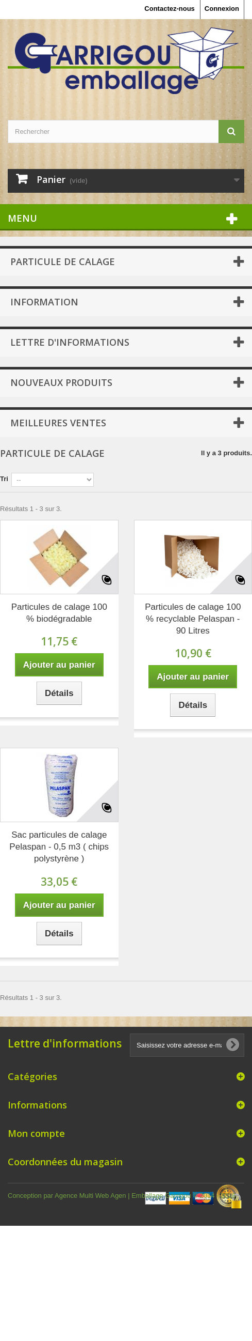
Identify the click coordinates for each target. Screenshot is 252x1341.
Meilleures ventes (58, 423)
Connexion (222, 8)
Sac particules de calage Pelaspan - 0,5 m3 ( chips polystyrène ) (59, 847)
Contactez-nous (169, 8)
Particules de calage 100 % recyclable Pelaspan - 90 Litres (193, 619)
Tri (4, 479)
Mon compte (36, 1133)
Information (44, 302)
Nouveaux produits (61, 382)
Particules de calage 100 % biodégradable (59, 613)
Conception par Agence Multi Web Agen (68, 1195)
